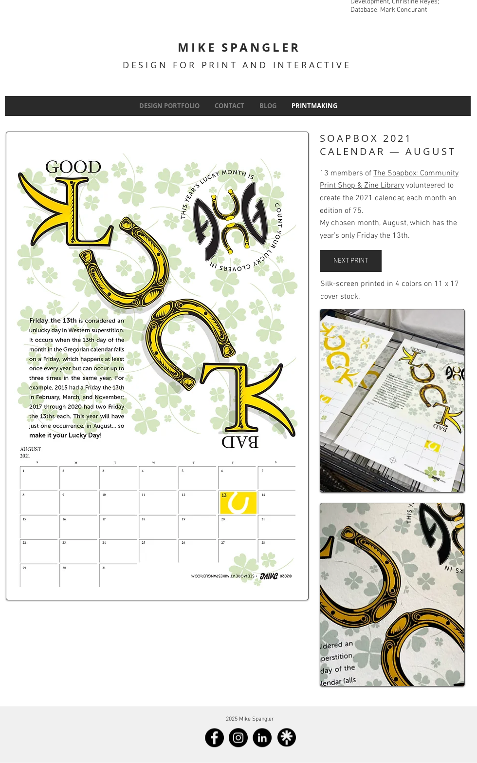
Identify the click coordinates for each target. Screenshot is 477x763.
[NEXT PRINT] (351, 261)
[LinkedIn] (262, 737)
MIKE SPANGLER (239, 47)
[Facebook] (214, 737)
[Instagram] (238, 737)
